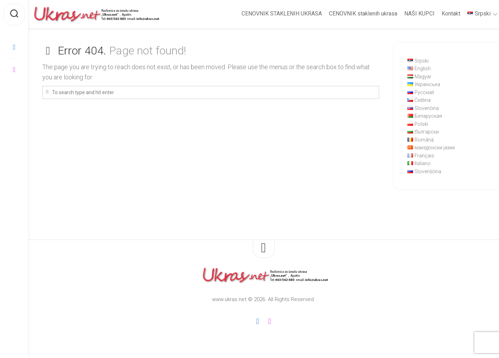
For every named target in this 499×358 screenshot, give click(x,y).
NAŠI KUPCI (405, 13)
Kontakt (437, 13)
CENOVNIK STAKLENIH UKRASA (267, 13)
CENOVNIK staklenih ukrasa (349, 13)
